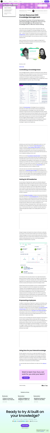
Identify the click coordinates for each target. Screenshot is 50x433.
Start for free (21, 66)
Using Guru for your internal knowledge (7, 13)
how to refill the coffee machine (34, 147)
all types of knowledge (28, 195)
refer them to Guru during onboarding (39, 310)
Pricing (20, 1)
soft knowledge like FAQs (33, 196)
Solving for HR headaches (7, 10)
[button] (5, 1)
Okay (47, 430)
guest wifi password (38, 145)
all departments (22, 34)
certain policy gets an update (31, 170)
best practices (39, 164)
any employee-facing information (34, 155)
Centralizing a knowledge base (8, 9)
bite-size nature (27, 107)
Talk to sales (47, 1)
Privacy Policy (42, 431)
